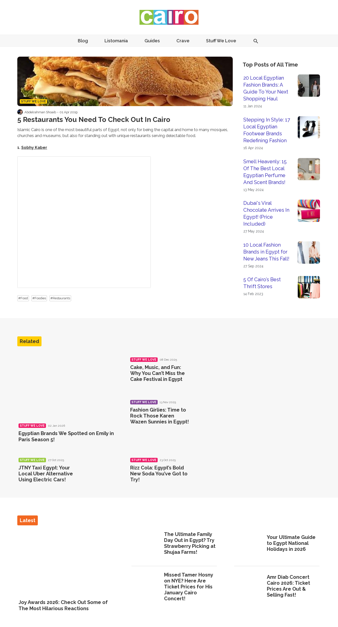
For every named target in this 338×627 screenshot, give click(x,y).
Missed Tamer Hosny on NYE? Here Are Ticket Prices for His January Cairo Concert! (188, 587)
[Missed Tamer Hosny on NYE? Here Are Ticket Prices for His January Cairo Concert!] (146, 587)
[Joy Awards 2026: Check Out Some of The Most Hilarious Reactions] (66, 563)
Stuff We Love (221, 40)
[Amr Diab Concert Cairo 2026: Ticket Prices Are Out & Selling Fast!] (249, 586)
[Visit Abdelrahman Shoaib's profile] (20, 112)
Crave (183, 40)
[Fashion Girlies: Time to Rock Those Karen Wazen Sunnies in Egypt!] (212, 416)
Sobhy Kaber (34, 147)
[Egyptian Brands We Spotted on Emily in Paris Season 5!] (68, 385)
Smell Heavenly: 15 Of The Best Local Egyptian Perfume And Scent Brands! (265, 172)
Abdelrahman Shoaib (40, 112)
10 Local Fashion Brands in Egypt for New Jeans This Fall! (266, 252)
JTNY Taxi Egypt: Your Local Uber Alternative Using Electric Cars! (46, 474)
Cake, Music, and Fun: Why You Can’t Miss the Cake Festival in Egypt (157, 373)
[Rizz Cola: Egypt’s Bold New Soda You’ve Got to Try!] (212, 474)
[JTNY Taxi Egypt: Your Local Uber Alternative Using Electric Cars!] (101, 474)
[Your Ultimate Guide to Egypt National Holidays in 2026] (249, 543)
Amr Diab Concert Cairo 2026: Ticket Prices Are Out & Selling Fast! (288, 586)
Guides (152, 40)
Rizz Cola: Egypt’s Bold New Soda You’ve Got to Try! (159, 474)
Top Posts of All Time (270, 64)
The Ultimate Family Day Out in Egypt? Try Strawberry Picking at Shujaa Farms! (189, 543)
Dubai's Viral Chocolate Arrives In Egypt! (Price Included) (266, 213)
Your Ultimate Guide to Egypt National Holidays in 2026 (291, 543)
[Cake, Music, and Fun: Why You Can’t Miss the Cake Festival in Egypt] (212, 374)
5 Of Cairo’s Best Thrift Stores (262, 283)
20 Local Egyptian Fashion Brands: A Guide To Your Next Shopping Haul (265, 88)
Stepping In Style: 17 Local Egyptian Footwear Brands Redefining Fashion (266, 130)
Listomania (116, 40)
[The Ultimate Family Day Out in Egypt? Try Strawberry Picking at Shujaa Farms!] (146, 543)
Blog (83, 40)
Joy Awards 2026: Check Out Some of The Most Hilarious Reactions (63, 605)
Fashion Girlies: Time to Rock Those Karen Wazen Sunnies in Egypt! (159, 416)
